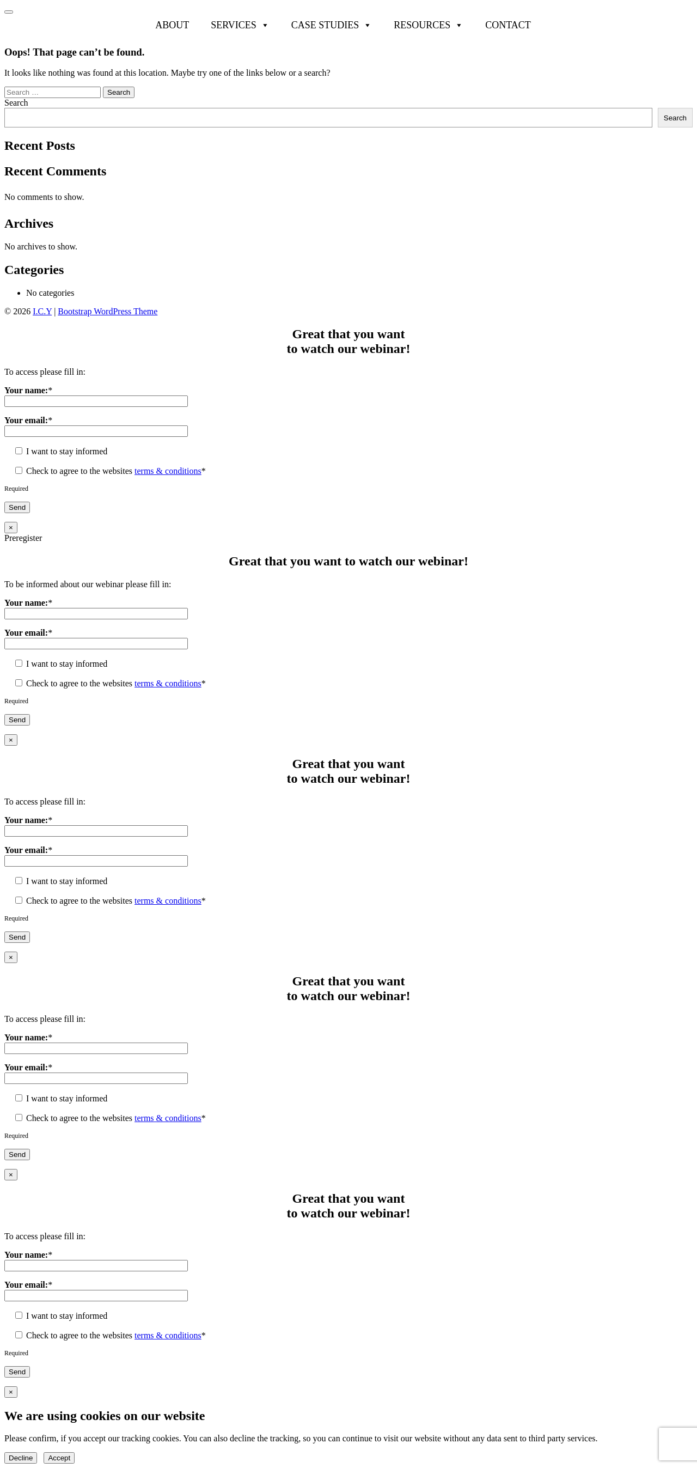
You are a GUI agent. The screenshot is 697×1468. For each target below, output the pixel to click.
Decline (21, 1458)
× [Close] (11, 527)
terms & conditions (167, 471)
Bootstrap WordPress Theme (107, 311)
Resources (428, 25)
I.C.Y (42, 311)
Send (17, 507)
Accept (59, 1458)
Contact (508, 25)
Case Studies (331, 25)
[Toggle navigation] (8, 12)
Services (240, 25)
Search (16, 102)
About (172, 25)
